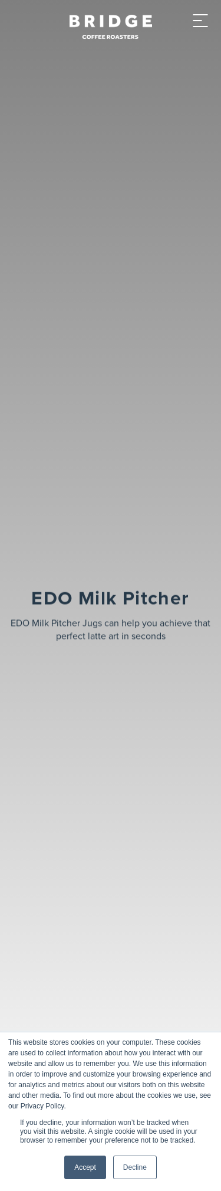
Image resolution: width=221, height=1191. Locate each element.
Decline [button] (135, 1167)
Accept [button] (85, 1167)
